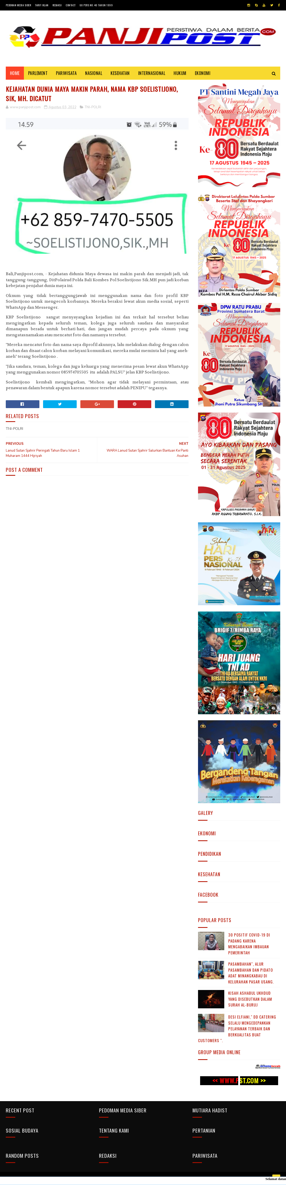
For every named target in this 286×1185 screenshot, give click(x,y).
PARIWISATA (66, 73)
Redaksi (57, 5)
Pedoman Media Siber (18, 5)
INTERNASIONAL (151, 73)
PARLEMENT (38, 73)
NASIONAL (93, 73)
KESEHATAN (120, 73)
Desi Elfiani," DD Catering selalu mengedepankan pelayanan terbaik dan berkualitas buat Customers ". (237, 1028)
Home (15, 73)
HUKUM (180, 73)
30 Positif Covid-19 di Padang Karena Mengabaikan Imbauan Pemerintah (249, 943)
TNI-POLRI (93, 107)
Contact (71, 5)
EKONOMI (203, 73)
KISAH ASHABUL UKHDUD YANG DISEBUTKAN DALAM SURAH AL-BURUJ (250, 999)
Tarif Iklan (42, 5)
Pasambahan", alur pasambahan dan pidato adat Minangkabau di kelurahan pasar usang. (251, 972)
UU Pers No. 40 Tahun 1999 (96, 5)
